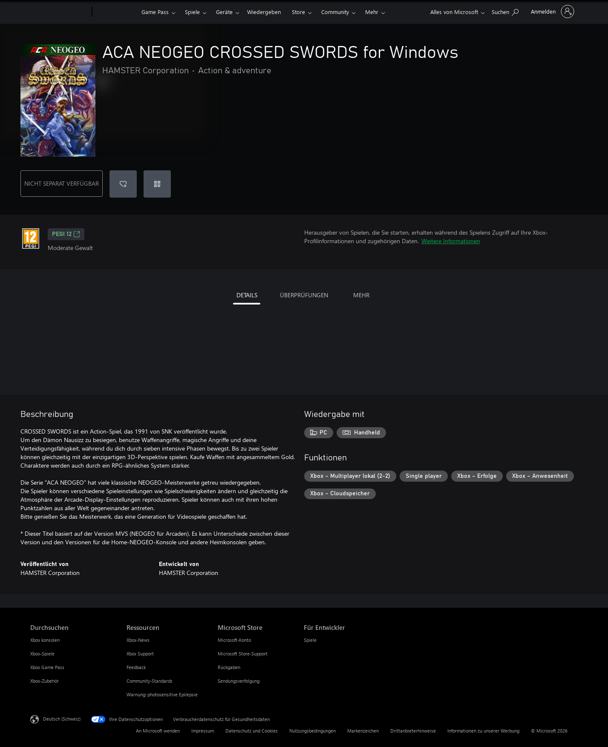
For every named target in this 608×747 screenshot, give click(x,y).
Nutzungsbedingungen (312, 730)
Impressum (202, 730)
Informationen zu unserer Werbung (483, 730)
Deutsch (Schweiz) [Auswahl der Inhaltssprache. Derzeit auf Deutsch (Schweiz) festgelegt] (62, 718)
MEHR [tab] (361, 295)
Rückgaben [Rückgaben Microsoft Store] (229, 667)
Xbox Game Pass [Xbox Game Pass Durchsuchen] (47, 667)
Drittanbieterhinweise (413, 730)
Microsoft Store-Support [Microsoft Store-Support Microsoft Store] (243, 653)
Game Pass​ (155, 11)
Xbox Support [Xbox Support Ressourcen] (140, 653)
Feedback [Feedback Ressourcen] (136, 667)
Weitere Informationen (450, 241)
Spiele (192, 11)
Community (335, 11)
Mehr (371, 11)
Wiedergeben (264, 11)
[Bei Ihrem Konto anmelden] (552, 11)
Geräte (224, 11)
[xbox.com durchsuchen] (505, 10)
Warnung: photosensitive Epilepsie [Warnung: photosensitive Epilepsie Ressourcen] (162, 694)
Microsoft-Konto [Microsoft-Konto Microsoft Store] (234, 640)
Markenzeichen (363, 730)
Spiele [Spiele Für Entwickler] (310, 640)
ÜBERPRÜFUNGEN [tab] (304, 295)
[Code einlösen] (157, 184)
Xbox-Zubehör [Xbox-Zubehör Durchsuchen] (44, 681)
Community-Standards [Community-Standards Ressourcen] (150, 681)
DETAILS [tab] (246, 295)
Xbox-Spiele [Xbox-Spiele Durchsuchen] (42, 653)
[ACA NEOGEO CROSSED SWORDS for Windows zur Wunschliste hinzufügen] (123, 184)
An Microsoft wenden (158, 730)
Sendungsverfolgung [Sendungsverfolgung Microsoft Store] (238, 681)
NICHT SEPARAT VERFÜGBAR (61, 183)
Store (298, 11)
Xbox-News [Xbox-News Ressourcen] (138, 640)
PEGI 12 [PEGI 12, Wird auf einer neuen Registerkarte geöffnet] (66, 234)
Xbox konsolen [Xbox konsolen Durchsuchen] (45, 640)
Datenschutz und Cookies (251, 730)
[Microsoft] (59, 11)
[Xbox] (115, 11)
